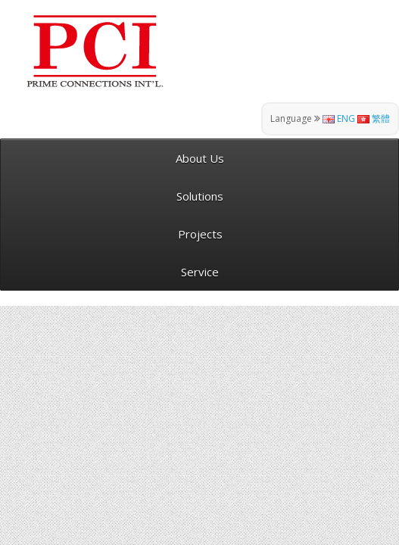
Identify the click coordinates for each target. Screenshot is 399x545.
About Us (200, 158)
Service (200, 271)
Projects (200, 233)
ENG (339, 118)
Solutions (199, 196)
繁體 (373, 118)
